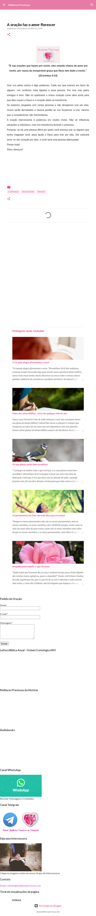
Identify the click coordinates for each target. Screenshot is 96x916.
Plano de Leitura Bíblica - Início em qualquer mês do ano (39, 413)
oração (41, 192)
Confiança (13, 192)
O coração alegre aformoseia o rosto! (30, 362)
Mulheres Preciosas (19, 4)
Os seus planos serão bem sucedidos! (30, 464)
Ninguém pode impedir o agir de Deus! (31, 566)
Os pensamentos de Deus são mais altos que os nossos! (38, 515)
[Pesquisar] (92, 4)
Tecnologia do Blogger (48, 905)
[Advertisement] (48, 253)
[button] (9, 35)
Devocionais (28, 192)
